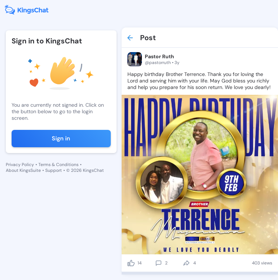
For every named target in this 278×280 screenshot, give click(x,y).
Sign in (61, 138)
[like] (131, 263)
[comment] (158, 263)
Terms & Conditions (58, 164)
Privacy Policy (20, 164)
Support (53, 170)
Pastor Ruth (159, 56)
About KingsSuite (23, 170)
